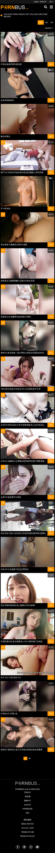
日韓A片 (27, 792)
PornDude (27, 809)
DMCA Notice (27, 824)
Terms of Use (27, 832)
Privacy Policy (27, 836)
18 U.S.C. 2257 (27, 828)
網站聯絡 (27, 820)
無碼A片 (27, 800)
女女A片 (27, 805)
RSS (27, 813)
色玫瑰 (27, 796)
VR (51, 22)
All (40, 22)
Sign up (43, 2)
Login (36, 2)
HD (46, 22)
